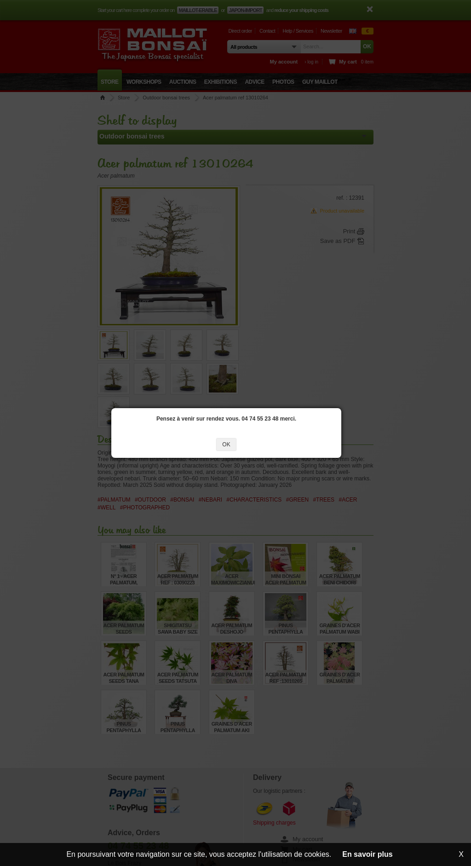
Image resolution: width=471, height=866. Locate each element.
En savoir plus (367, 854)
